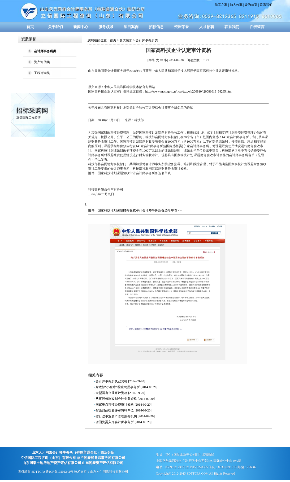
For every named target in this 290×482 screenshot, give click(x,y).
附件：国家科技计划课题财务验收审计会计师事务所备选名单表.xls (135, 210)
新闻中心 (80, 27)
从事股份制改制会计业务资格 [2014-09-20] (125, 399)
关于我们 (55, 27)
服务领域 (105, 27)
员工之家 (221, 5)
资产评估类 (42, 62)
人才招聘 (206, 27)
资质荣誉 (181, 27)
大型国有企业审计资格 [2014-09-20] (120, 393)
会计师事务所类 (147, 40)
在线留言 (257, 27)
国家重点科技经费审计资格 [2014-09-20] (124, 404)
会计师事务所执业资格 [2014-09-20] (120, 381)
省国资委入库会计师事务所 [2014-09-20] (124, 422)
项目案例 (131, 27)
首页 (30, 27)
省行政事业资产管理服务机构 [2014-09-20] (125, 416)
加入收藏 (236, 5)
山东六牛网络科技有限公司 (109, 472)
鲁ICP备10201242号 (59, 472)
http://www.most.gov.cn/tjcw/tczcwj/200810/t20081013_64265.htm (188, 91)
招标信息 (156, 27)
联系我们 (266, 5)
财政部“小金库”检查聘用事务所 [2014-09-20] (127, 387)
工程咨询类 (42, 73)
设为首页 (251, 5)
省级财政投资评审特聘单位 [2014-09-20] (124, 410)
